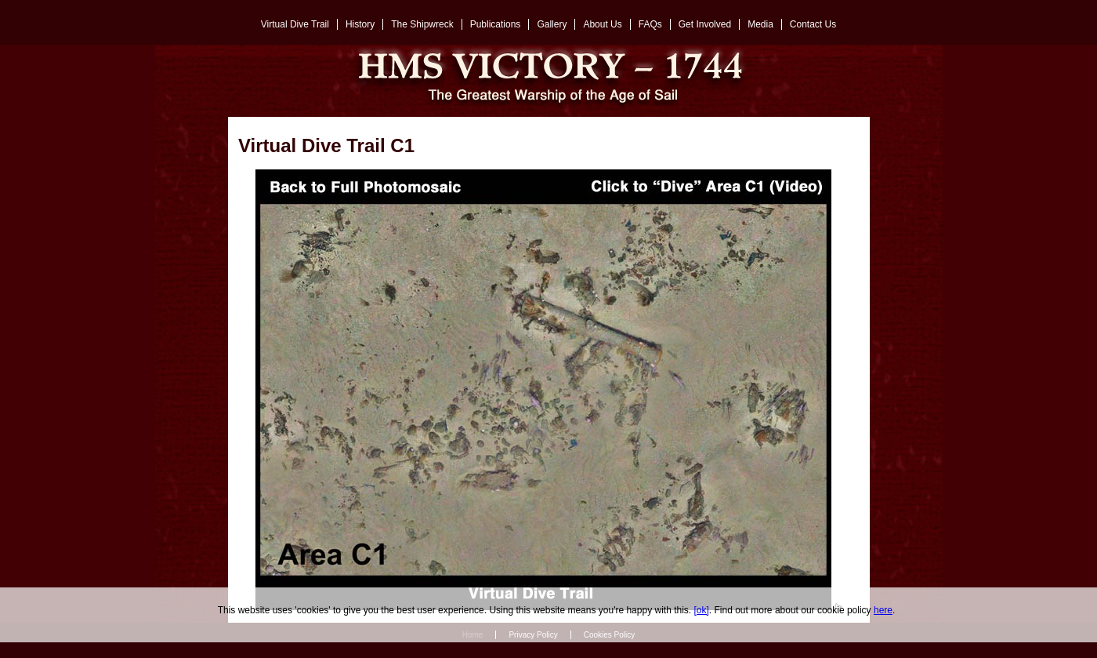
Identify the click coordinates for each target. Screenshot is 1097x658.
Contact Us (813, 24)
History (360, 24)
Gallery (552, 24)
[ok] (701, 610)
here (883, 610)
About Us (602, 24)
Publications (495, 24)
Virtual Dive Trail (295, 24)
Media (760, 24)
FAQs (650, 24)
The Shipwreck (422, 24)
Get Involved (705, 24)
